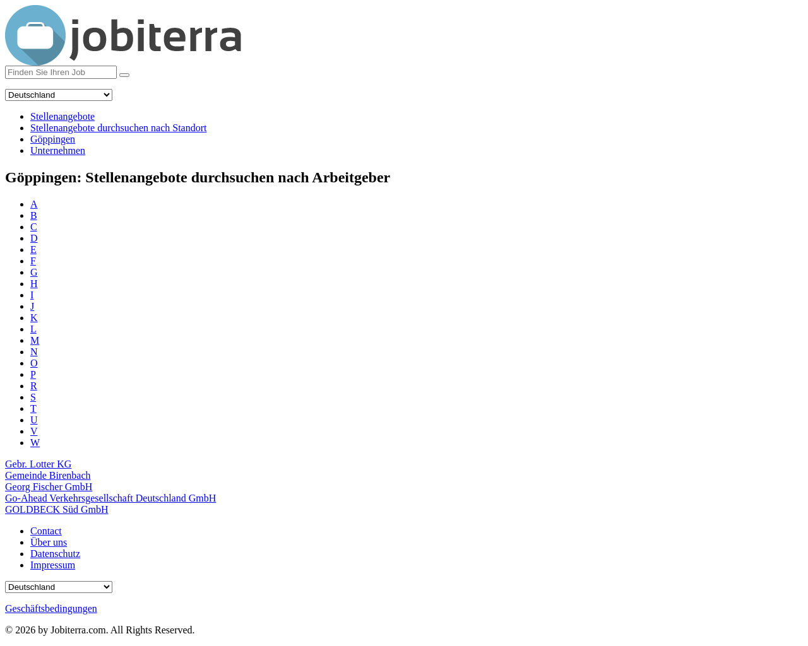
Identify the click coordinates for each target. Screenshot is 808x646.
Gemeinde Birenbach (48, 475)
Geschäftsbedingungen (51, 608)
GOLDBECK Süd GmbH (57, 509)
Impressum (52, 565)
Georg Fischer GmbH (48, 486)
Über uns (48, 542)
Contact (46, 531)
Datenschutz (55, 553)
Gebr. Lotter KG (38, 464)
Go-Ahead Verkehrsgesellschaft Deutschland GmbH (110, 498)
